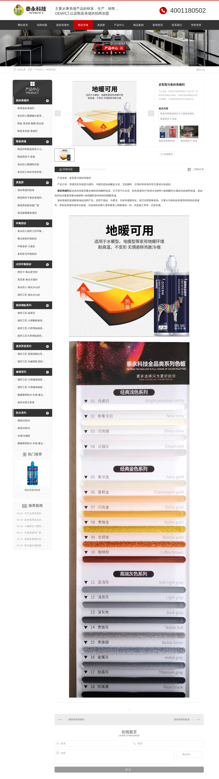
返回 (200, 69)
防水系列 (21, 412)
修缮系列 (21, 371)
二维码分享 (198, 169)
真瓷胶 (101, 25)
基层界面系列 (23, 346)
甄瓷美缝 (83, 25)
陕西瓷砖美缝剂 (76, 719)
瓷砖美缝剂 (62, 25)
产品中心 (119, 25)
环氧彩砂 (21, 223)
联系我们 (177, 25)
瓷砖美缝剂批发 (32, 490)
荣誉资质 (196, 25)
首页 (30, 69)
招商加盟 (42, 25)
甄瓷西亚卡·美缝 (168, 119)
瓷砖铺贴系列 (23, 305)
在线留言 (167, 154)
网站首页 (23, 25)
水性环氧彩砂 (23, 264)
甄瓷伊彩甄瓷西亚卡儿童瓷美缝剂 (177, 113)
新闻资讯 (158, 25)
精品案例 (138, 25)
